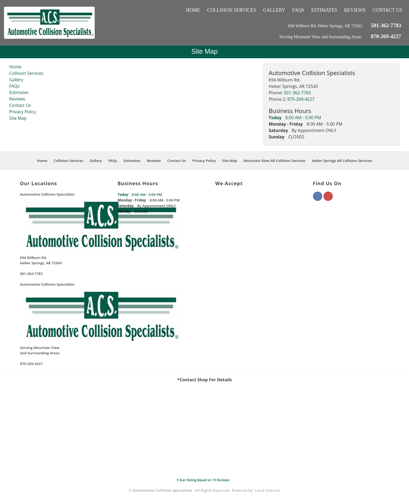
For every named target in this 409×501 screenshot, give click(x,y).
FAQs (298, 10)
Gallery (274, 10)
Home (193, 10)
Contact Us (387, 10)
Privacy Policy (22, 112)
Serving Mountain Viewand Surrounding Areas (40, 350)
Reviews (355, 10)
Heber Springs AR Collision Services (342, 160)
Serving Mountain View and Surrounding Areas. (321, 36)
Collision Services (231, 10)
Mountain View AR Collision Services (274, 160)
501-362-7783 (386, 25)
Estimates (324, 10)
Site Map (18, 118)
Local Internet (267, 490)
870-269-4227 (386, 36)
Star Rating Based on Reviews (203, 480)
